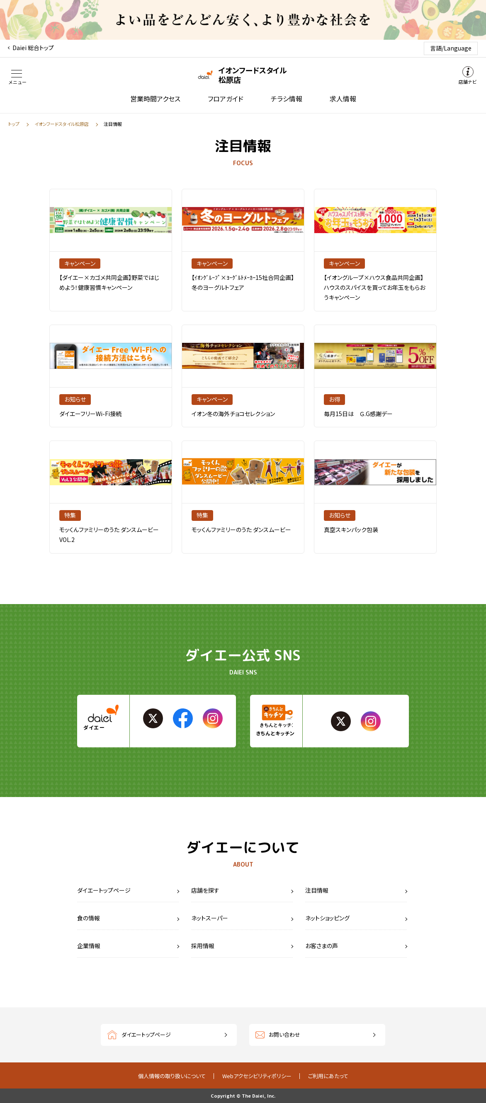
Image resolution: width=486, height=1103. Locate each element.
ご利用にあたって (328, 1076)
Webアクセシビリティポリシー (257, 1076)
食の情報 (88, 918)
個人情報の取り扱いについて (172, 1076)
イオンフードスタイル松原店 (61, 123)
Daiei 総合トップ (33, 47)
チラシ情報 (286, 99)
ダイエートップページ (104, 890)
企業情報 (88, 946)
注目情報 (316, 890)
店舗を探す (205, 890)
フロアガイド (225, 99)
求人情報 (343, 99)
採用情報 (202, 946)
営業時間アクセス (155, 99)
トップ (13, 123)
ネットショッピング (327, 918)
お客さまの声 (321, 946)
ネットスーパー (209, 918)
